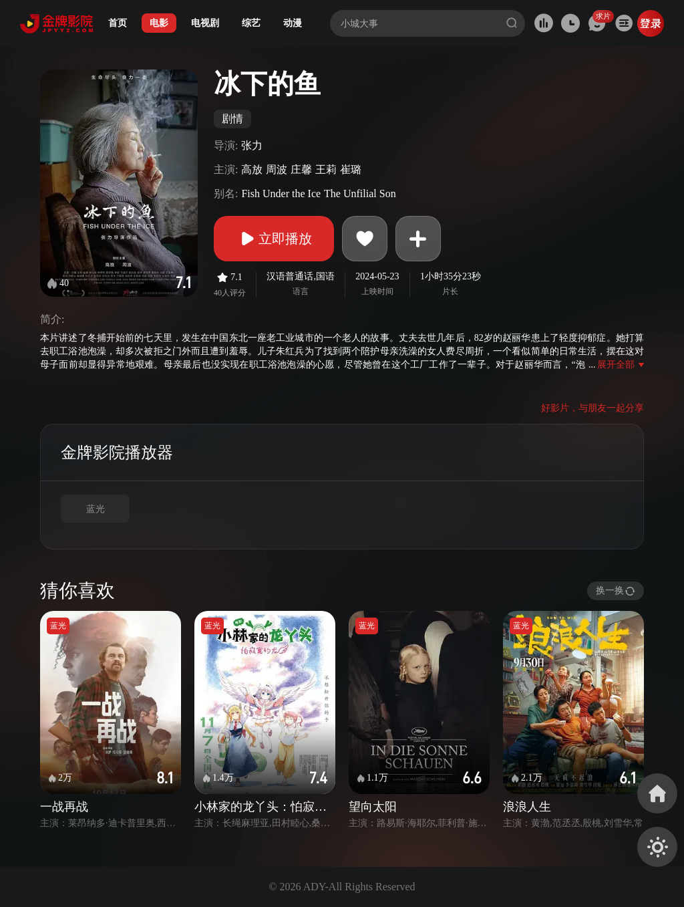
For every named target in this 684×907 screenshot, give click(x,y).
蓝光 (95, 509)
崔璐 (350, 169)
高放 (252, 169)
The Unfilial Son (360, 193)
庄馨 (301, 169)
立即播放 (274, 238)
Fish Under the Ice (281, 193)
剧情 (232, 118)
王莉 (326, 169)
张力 (252, 145)
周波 (276, 169)
